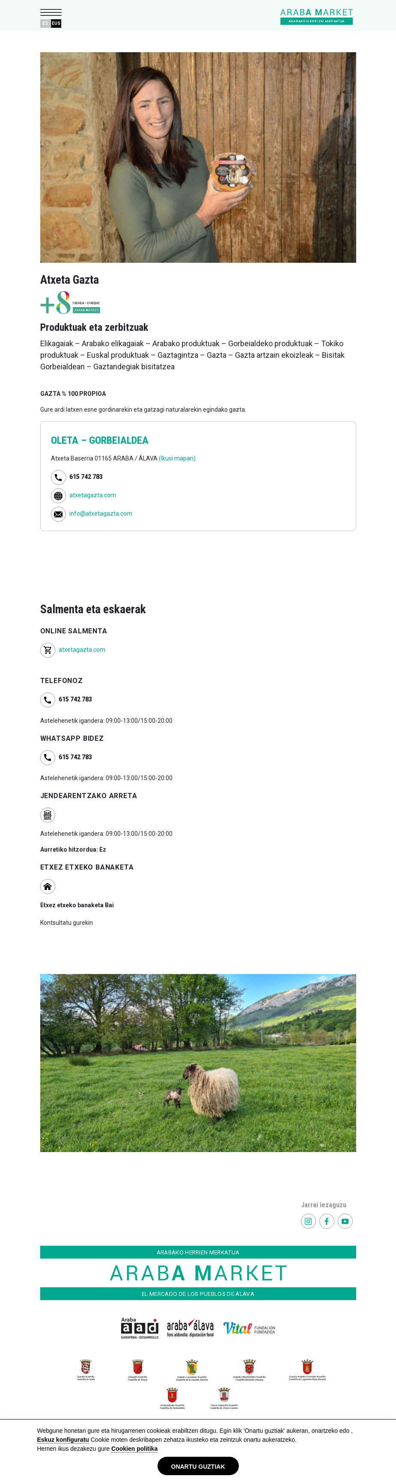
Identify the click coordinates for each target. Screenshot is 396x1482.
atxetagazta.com (92, 495)
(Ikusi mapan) (177, 458)
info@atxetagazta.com (100, 514)
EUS (56, 23)
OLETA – (70, 440)
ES (45, 23)
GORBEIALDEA (119, 440)
